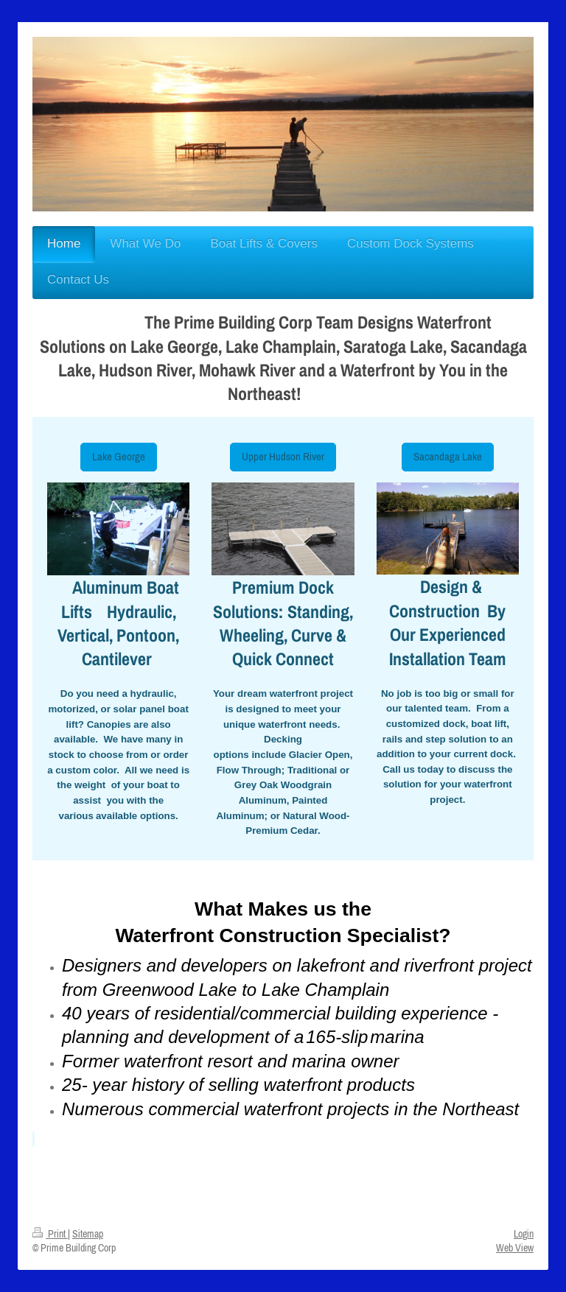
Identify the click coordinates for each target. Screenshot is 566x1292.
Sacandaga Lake (447, 456)
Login (524, 1234)
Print (50, 1234)
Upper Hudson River (283, 456)
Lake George (118, 456)
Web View (515, 1248)
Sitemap (87, 1234)
